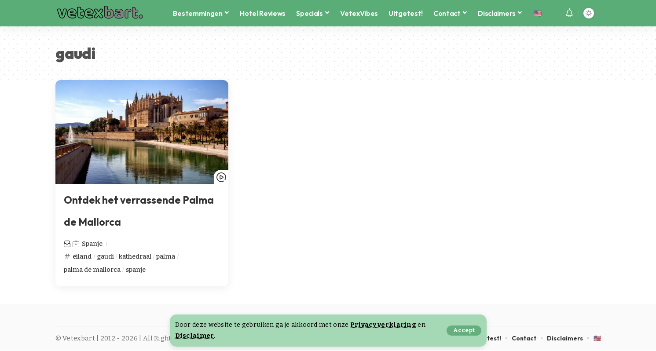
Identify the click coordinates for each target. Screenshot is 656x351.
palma (167, 256)
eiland (82, 256)
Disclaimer (194, 336)
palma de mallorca (93, 270)
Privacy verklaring (383, 325)
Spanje (92, 244)
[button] (464, 330)
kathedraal (136, 256)
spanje (137, 270)
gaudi (105, 256)
